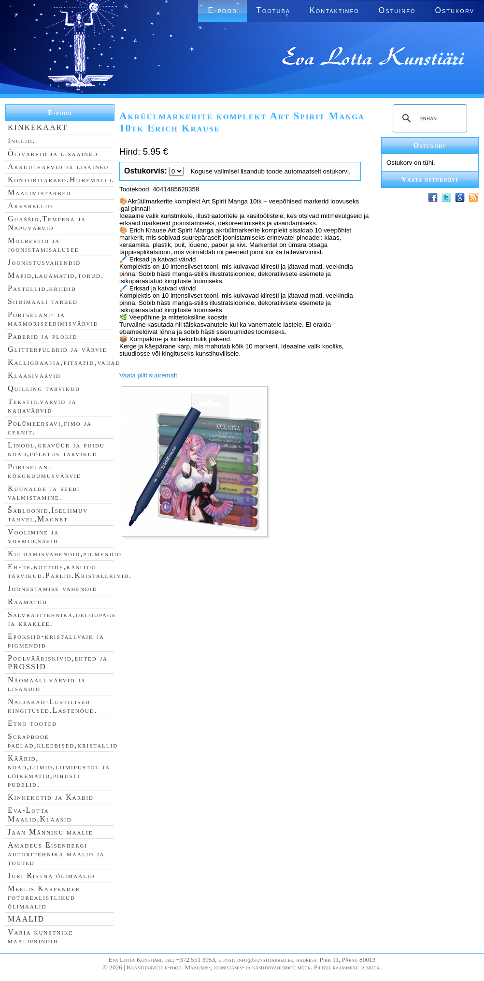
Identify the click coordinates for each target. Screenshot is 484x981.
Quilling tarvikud (44, 388)
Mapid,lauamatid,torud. (56, 275)
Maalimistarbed (39, 192)
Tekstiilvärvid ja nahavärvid (42, 405)
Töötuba (273, 10)
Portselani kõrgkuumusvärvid (45, 470)
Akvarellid (30, 206)
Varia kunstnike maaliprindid (40, 936)
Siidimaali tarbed (43, 301)
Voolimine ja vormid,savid (33, 536)
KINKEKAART (38, 127)
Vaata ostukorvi (430, 179)
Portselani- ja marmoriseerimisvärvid (53, 318)
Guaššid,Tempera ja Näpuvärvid (47, 223)
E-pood (222, 10)
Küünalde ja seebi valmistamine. (44, 492)
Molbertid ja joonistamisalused (44, 244)
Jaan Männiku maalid (51, 832)
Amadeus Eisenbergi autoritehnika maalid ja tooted (56, 853)
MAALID (26, 919)
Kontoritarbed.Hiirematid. (61, 179)
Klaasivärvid (34, 375)
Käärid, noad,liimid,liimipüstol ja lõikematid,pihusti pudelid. (59, 771)
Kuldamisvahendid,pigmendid (65, 553)
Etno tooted (32, 723)
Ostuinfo (397, 10)
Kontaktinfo (334, 10)
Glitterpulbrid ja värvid (58, 349)
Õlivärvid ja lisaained (53, 153)
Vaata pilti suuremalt (148, 375)
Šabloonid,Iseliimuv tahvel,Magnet (48, 514)
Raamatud (27, 601)
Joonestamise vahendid (53, 588)
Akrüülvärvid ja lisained (58, 166)
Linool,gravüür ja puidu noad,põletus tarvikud (56, 449)
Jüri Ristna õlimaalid (51, 875)
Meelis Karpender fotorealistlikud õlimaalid (44, 897)
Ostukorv (454, 10)
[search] (428, 118)
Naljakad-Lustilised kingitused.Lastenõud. (53, 705)
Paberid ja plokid (42, 336)
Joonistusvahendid (44, 262)
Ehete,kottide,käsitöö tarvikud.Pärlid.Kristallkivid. (70, 571)
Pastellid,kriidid (42, 288)
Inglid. (22, 140)
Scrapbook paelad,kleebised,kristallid (63, 740)
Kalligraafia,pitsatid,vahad (64, 362)
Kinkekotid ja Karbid (51, 797)
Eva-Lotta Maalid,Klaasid (39, 814)
